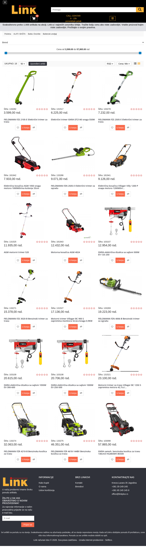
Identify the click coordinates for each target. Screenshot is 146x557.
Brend (73, 42)
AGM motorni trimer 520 (16, 256)
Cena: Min (124, 64)
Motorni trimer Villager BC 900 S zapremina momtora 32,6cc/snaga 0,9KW (72, 326)
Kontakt (78, 494)
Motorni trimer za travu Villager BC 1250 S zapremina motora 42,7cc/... (119, 394)
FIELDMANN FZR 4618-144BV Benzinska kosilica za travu (71, 462)
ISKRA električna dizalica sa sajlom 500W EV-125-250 (119, 257)
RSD (110, 64)
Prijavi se (27, 536)
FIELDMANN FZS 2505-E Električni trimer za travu (119, 121)
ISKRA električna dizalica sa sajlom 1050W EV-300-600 (25, 394)
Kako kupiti (44, 494)
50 (23, 64)
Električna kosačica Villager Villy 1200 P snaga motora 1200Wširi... (119, 189)
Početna (7, 34)
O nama (42, 497)
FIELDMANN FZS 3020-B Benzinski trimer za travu (24, 326)
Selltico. (109, 551)
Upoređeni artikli (37, 64)
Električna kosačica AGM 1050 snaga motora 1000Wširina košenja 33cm (22, 189)
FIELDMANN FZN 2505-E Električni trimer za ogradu (72, 189)
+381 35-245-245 (120, 497)
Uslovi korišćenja (46, 501)
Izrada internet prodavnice (91, 551)
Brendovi (79, 497)
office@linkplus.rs (120, 505)
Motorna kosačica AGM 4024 (66, 256)
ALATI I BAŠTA (19, 34)
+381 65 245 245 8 (120, 501)
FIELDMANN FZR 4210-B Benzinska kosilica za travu (21, 462)
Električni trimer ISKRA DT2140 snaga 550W (70, 121)
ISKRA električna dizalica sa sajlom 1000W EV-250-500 (73, 394)
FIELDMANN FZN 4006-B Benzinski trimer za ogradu (119, 326)
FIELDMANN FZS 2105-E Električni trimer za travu (24, 121)
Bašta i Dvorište (34, 34)
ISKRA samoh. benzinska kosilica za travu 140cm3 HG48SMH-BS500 (120, 462)
